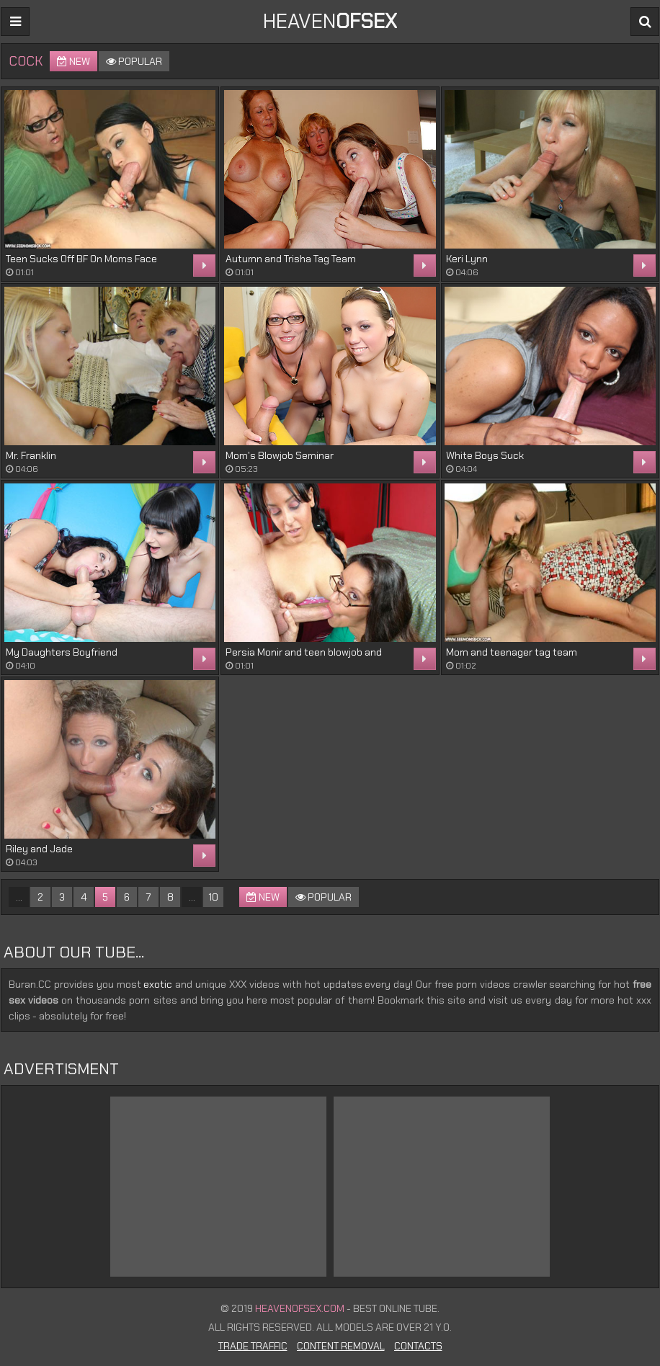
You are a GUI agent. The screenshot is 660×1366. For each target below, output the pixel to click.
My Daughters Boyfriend (61, 652)
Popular (134, 61)
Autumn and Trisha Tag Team (291, 258)
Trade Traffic (252, 1345)
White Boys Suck (485, 455)
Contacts (418, 1345)
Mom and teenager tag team (511, 652)
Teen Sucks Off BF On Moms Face (81, 258)
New (73, 61)
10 (213, 896)
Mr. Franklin (31, 455)
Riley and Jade (39, 848)
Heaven (330, 21)
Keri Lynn (467, 258)
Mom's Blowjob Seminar (280, 455)
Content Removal (341, 1345)
